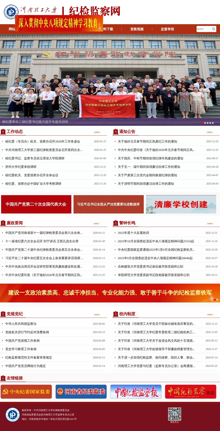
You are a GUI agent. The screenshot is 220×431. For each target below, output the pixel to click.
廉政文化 (76, 29)
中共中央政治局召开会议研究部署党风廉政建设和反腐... (43, 266)
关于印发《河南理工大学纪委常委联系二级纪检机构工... (156, 332)
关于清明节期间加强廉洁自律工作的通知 (146, 183)
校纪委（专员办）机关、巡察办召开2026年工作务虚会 (42, 141)
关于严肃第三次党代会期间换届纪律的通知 (147, 175)
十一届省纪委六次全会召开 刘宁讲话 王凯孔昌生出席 (42, 241)
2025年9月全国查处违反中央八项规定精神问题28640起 (155, 258)
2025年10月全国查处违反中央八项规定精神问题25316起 (156, 241)
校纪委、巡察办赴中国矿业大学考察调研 (33, 183)
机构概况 (45, 29)
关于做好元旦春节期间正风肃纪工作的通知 (147, 141)
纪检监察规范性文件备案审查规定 (28, 357)
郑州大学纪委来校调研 (20, 167)
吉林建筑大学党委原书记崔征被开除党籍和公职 (150, 266)
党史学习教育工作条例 (20, 349)
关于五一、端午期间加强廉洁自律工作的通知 (149, 167)
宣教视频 (137, 29)
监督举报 (167, 29)
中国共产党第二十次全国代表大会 (36, 204)
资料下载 (106, 29)
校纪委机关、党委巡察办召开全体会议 (31, 175)
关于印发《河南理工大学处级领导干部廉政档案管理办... (156, 349)
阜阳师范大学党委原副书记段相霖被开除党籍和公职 (154, 275)
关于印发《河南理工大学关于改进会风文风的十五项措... (156, 340)
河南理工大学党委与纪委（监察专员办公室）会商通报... (156, 366)
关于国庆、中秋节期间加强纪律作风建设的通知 (150, 158)
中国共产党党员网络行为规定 (25, 366)
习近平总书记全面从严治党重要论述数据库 (108, 204)
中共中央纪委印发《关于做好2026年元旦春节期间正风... (156, 150)
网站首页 (15, 29)
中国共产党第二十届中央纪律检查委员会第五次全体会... (43, 249)
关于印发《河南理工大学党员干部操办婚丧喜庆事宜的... (156, 324)
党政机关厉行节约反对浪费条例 (27, 332)
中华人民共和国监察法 (20, 324)
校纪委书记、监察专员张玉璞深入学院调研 (35, 158)
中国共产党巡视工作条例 (22, 340)
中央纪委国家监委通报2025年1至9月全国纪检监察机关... (156, 249)
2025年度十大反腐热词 (133, 233)
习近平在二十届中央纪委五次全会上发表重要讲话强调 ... (44, 258)
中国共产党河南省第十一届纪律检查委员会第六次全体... (43, 233)
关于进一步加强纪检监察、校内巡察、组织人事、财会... (156, 357)
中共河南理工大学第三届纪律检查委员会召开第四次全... (43, 150)
